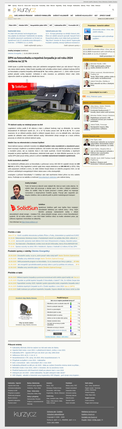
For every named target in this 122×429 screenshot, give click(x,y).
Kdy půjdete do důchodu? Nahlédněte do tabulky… (26, 36)
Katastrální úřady (71, 390)
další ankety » (65, 336)
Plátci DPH (12, 25)
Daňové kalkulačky (84, 15)
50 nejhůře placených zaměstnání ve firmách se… (26, 38)
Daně (15, 18)
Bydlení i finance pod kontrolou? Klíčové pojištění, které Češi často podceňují (102, 164)
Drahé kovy (50, 396)
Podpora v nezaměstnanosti (35, 401)
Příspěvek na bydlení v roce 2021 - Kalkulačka (28, 360)
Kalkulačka (76, 5)
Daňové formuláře (43, 15)
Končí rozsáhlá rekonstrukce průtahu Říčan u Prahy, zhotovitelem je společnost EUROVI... (49, 235)
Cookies (59, 412)
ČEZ (52, 385)
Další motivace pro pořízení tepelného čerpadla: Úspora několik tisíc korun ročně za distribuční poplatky (54, 289)
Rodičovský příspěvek (14, 395)
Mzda (35, 393)
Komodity (42, 5)
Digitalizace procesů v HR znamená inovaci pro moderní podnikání (102, 119)
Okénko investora (90, 60)
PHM (52, 401)
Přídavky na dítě (12, 390)
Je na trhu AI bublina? (99, 54)
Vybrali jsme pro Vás (53, 31)
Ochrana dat (51, 412)
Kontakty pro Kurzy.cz (89, 417)
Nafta (60, 401)
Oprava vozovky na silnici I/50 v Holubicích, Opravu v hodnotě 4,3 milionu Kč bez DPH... (46, 246)
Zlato (47, 5)
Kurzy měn (35, 5)
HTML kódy (96, 420)
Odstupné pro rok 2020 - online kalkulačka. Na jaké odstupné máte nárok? (38, 373)
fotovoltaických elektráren (48, 177)
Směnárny (30, 388)
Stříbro (61, 398)
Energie (69, 5)
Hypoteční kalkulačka (14, 400)
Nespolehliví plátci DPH (38, 25)
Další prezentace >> (107, 56)
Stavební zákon (70, 400)
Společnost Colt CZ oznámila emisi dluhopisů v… (25, 40)
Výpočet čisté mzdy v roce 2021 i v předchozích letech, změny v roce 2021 (38, 350)
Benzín (56, 401)
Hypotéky (59, 5)
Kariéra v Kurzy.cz (88, 414)
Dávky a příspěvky (33, 396)
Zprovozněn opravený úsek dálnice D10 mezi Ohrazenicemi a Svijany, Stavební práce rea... (48, 241)
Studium (115, 1)
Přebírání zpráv (96, 96)
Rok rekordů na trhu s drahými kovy (102, 84)
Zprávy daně (105, 15)
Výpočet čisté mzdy (13, 385)
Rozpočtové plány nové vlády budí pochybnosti (62, 38)
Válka (92, 5)
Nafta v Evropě (51, 403)
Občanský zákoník (71, 395)
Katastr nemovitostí (71, 388)
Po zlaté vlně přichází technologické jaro (22, 33)
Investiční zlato (54, 398)
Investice (49, 383)
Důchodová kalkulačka (14, 388)
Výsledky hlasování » (50, 336)
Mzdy (58, 390)
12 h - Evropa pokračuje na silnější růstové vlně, (63, 33)
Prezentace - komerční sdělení (98, 25)
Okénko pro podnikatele (92, 103)
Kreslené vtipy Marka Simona (26, 298)
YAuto (100, 1)
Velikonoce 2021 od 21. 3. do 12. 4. (24, 355)
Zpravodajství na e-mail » (99, 92)
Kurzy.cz (10, 18)
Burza (48, 385)
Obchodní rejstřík (87, 1)
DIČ (51, 25)
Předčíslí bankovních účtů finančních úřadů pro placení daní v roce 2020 (38, 370)
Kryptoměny (50, 393)
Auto (86, 385)
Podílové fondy (57, 388)
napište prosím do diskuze (58, 330)
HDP (55, 390)
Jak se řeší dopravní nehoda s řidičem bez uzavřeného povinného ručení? (102, 153)
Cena (90, 385)
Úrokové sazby (31, 385)
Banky (29, 383)
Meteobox (105, 1)
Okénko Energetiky (15, 53)
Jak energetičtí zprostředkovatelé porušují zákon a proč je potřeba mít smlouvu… (46, 264)
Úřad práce (30, 393)
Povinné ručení (12, 403)
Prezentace (99, 46)
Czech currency (89, 400)
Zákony (83, 5)
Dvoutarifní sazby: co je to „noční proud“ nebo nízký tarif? (37, 255)
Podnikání (69, 383)
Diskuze (97, 5)
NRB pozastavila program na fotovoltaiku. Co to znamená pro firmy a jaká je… (45, 261)
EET (96, 15)
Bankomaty (36, 383)
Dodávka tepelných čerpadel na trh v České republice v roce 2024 (40, 286)
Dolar (39, 388)
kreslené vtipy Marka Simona (25, 323)
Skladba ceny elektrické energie (28, 258)
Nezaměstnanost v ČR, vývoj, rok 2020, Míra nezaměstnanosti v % (36, 358)
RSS (88, 96)
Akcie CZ (20, 5)
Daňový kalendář (60, 15)
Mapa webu (92, 395)
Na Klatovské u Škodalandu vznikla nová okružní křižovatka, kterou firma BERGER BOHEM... (49, 244)
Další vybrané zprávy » (72, 45)
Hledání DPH (23, 25)
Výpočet (18, 383)
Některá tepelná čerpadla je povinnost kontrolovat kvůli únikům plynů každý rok (45, 277)
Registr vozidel (89, 388)
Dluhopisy (49, 388)
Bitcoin (53, 5)
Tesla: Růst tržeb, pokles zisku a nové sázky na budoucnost (103, 77)
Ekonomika (50, 390)
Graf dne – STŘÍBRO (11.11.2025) (20, 43)
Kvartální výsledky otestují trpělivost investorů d (62, 43)
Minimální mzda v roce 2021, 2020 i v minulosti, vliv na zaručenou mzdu (38, 368)
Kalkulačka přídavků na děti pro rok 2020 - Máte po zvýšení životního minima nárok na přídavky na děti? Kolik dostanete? (46, 365)
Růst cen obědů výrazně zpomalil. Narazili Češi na (63, 36)
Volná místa (35, 391)
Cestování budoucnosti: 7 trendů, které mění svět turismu (103, 111)
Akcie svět (27, 5)
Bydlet (110, 1)
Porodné (37, 399)
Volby (86, 395)
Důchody (29, 404)
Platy (39, 393)
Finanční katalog (90, 392)
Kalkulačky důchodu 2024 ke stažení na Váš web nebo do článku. (35, 348)
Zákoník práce (70, 398)
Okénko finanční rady (91, 136)
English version (90, 398)
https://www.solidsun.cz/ (30, 222)
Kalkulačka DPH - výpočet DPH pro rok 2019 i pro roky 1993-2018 (35, 353)
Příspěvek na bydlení (14, 393)
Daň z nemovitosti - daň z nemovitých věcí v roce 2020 (31, 363)
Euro (35, 388)
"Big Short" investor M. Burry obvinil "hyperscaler (63, 40)
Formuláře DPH (73, 25)
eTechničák (93, 390)
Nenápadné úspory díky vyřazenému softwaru (100, 128)
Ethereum (62, 393)
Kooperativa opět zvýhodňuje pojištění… (106, 51)
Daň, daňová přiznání (23, 15)
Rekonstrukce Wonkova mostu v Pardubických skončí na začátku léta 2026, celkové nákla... (48, 238)
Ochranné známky (71, 393)
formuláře (72, 403)
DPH (19, 18)
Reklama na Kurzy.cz (89, 412)
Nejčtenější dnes (14, 31)
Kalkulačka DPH (60, 25)
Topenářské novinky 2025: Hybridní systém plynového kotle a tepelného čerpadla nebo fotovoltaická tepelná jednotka (58, 283)
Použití (84, 420)
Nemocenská (31, 399)
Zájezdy (95, 1)
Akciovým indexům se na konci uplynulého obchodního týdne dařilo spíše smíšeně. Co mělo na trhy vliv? (103, 144)
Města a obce (70, 385)
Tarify (64, 5)
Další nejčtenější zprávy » (33, 45)
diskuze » (59, 336)
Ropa (48, 401)
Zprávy (14, 5)
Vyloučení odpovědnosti (55, 414)
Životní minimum (12, 398)
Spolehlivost (96, 385)
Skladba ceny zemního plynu (27, 267)
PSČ (75, 385)
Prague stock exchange (92, 403)
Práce (88, 5)
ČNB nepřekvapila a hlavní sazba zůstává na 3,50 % (101, 67)
